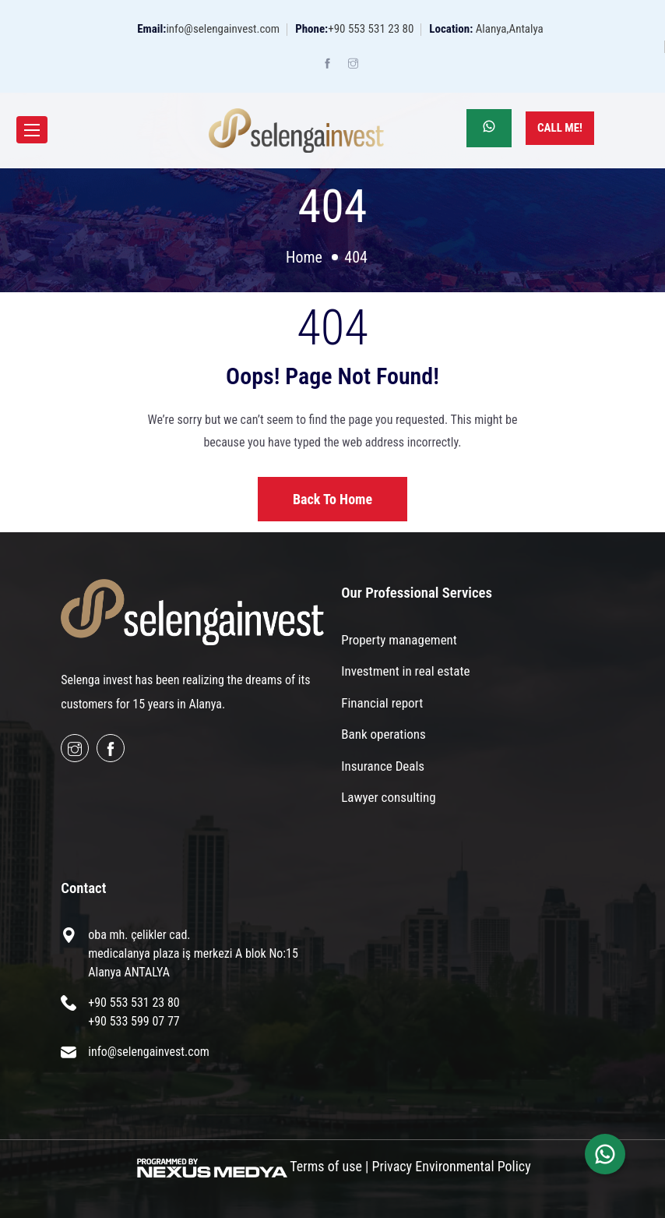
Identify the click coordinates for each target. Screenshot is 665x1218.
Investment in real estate (405, 671)
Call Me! (559, 128)
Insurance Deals (382, 766)
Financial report (382, 703)
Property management (399, 640)
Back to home (332, 499)
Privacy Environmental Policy (451, 1166)
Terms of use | (329, 1166)
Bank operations (383, 734)
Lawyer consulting (388, 797)
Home (304, 257)
